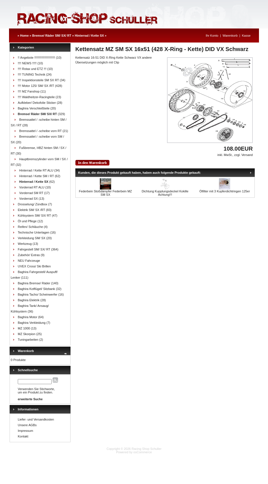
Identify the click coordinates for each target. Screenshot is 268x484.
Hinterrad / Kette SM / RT (36, 176)
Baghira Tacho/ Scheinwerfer (37, 294)
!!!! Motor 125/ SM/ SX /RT (36, 85)
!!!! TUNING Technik (31, 74)
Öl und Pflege (27, 221)
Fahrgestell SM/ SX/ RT (34, 249)
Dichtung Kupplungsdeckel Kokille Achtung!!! (165, 193)
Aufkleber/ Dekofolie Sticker (37, 102)
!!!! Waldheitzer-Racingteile (36, 97)
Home (24, 35)
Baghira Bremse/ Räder (34, 283)
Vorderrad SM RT (31, 193)
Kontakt (23, 436)
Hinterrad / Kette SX (89, 35)
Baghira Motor (27, 317)
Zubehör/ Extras (29, 255)
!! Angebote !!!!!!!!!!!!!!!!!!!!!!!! (36, 57)
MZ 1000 (24, 328)
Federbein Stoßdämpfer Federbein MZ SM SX (105, 193)
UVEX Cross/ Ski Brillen (34, 266)
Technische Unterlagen (33, 232)
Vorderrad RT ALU (31, 187)
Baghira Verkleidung (31, 322)
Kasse (246, 35)
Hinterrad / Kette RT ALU (36, 170)
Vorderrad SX (28, 198)
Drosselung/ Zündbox (32, 204)
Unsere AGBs (27, 425)
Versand (247, 155)
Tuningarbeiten (28, 339)
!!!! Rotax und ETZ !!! (32, 69)
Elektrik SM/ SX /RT (31, 210)
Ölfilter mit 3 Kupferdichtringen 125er (224, 191)
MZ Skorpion (26, 334)
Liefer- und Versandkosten (36, 419)
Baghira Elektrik (28, 300)
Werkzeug (25, 243)
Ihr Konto (212, 35)
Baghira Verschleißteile (34, 108)
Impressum (25, 430)
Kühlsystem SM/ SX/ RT (34, 215)
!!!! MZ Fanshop (28, 91)
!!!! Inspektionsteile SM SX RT (38, 80)
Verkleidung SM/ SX (31, 238)
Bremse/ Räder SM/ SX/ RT (51, 35)
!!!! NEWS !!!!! (27, 63)
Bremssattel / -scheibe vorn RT (40, 131)
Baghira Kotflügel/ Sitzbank (36, 289)
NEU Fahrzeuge (29, 260)
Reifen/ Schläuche (30, 226)
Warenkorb (230, 35)
